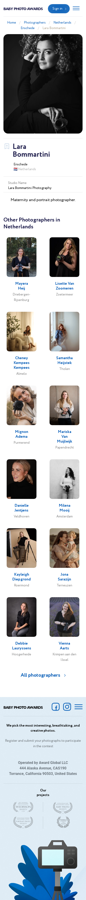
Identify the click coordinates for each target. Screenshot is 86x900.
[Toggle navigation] (76, 8)
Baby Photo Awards (23, 8)
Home (11, 22)
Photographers (35, 22)
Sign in (57, 8)
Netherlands (62, 22)
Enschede (28, 28)
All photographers (40, 675)
